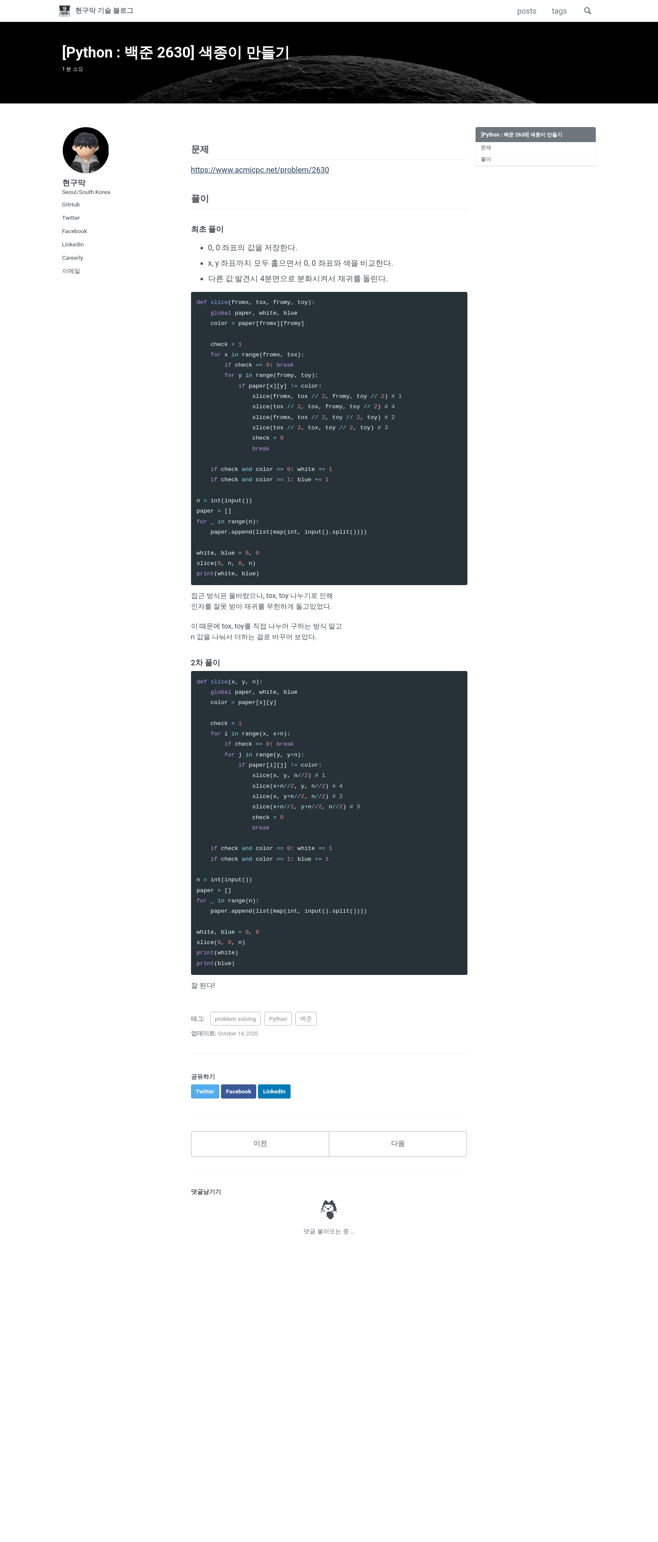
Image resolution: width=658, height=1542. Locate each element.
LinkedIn (73, 250)
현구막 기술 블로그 (110, 10)
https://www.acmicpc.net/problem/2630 (260, 180)
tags (556, 10)
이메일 (71, 277)
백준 (306, 1038)
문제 (486, 154)
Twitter (71, 224)
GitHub (71, 210)
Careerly (72, 264)
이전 (260, 1164)
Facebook (75, 237)
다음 (398, 1164)
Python (278, 1038)
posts (524, 10)
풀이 (486, 167)
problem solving (235, 1038)
